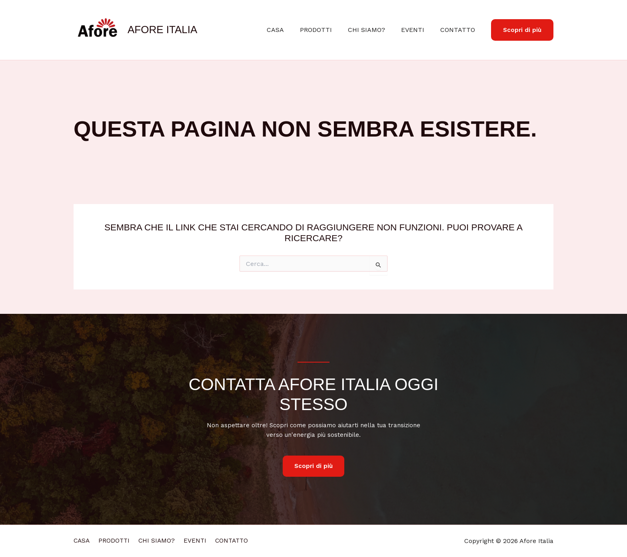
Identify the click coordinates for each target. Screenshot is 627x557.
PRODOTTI (327, 30)
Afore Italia (162, 30)
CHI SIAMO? (374, 30)
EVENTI (417, 30)
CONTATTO (459, 30)
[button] (522, 30)
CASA (289, 30)
